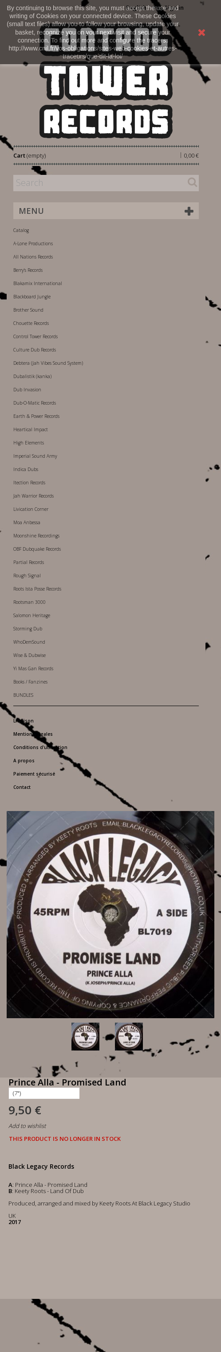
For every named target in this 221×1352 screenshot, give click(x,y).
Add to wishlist (27, 1126)
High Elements (28, 443)
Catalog (21, 230)
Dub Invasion (27, 389)
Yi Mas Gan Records (33, 668)
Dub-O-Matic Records (34, 403)
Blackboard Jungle (32, 297)
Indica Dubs (25, 469)
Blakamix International (37, 283)
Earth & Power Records (36, 416)
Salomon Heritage (31, 615)
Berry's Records (28, 270)
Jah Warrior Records (33, 496)
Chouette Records (31, 323)
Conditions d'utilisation (40, 747)
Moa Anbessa (26, 522)
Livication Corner (30, 509)
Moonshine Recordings (36, 536)
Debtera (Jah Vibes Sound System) (48, 363)
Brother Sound (28, 310)
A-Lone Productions (33, 243)
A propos (24, 760)
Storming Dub (27, 629)
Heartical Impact (30, 429)
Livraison (23, 721)
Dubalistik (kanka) (32, 376)
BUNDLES (23, 695)
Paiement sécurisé (34, 774)
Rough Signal (27, 575)
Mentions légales (33, 734)
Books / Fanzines (30, 682)
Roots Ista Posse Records (37, 589)
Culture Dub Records (34, 350)
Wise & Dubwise (29, 655)
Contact (22, 787)
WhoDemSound (29, 642)
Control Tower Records (35, 336)
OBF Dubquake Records (37, 549)
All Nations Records (33, 257)
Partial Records (28, 562)
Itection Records (29, 482)
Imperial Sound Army (35, 456)
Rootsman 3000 (29, 602)
